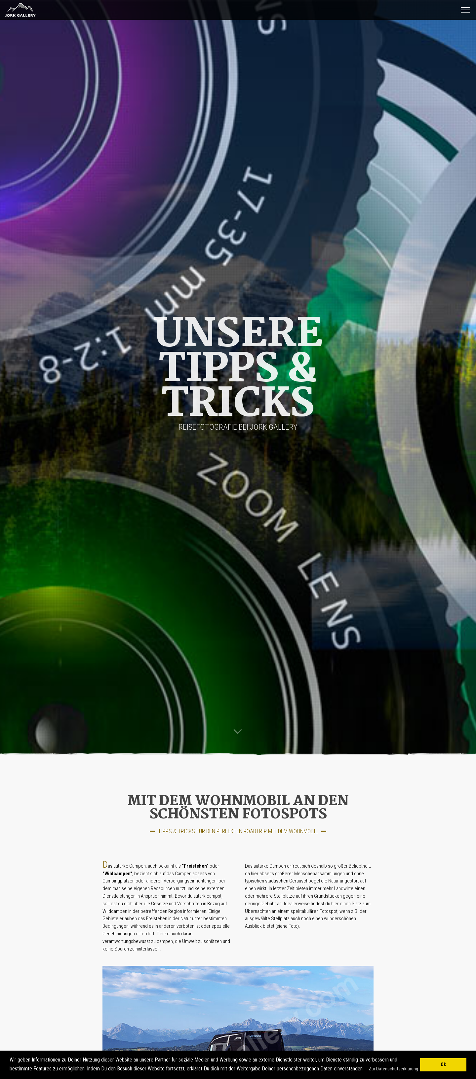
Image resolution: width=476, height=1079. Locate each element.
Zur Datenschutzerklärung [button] (393, 1069)
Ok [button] (443, 1064)
